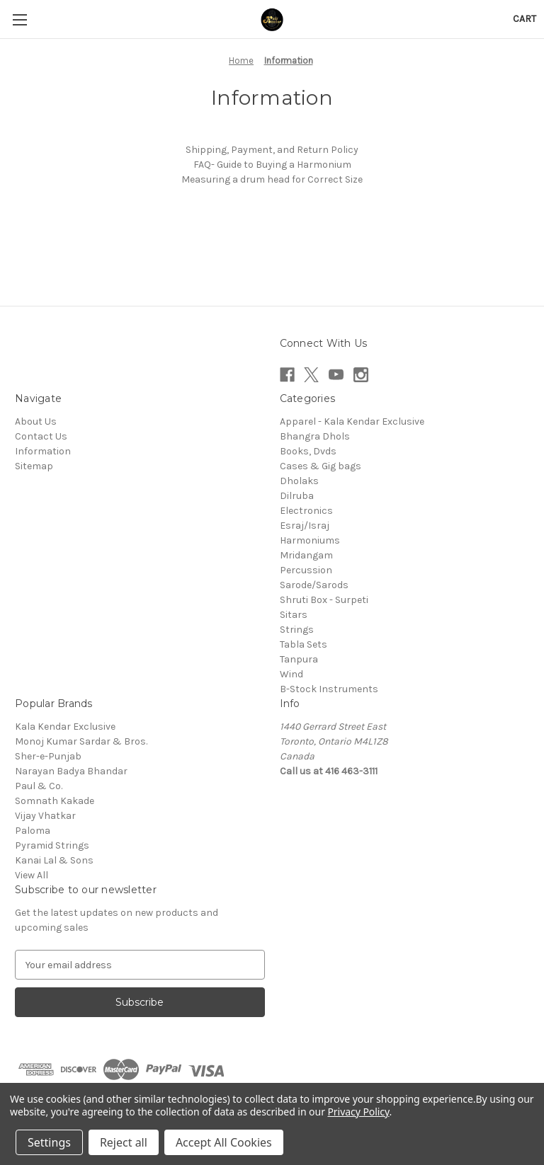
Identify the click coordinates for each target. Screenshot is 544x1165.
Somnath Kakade (54, 801)
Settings (49, 1142)
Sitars (293, 615)
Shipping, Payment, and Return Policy (272, 150)
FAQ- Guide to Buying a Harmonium (272, 165)
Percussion (306, 570)
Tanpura (299, 659)
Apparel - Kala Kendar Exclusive (352, 421)
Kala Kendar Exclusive (65, 727)
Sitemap (34, 466)
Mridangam (306, 555)
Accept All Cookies (224, 1142)
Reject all (123, 1142)
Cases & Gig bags (320, 466)
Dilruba (297, 496)
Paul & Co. (38, 786)
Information (43, 451)
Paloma (32, 831)
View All (31, 875)
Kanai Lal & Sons (54, 860)
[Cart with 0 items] (524, 18)
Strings (297, 630)
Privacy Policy (358, 1111)
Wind (291, 674)
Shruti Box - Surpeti (324, 600)
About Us (36, 421)
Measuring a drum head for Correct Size (272, 179)
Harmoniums (310, 540)
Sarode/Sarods (314, 585)
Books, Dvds (308, 451)
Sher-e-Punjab (48, 756)
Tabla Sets (303, 644)
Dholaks (299, 481)
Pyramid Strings (52, 845)
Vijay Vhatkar (45, 816)
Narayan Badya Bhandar (71, 771)
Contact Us (41, 436)
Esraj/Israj (304, 526)
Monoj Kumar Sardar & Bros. (81, 741)
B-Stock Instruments (329, 689)
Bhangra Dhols (315, 436)
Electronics (306, 511)
